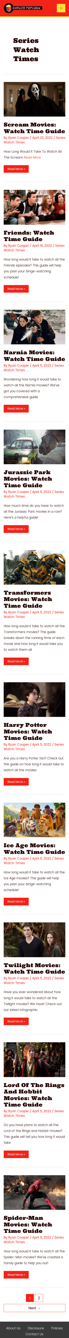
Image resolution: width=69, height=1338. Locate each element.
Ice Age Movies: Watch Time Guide (34, 844)
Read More (32, 157)
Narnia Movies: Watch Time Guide (34, 354)
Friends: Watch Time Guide (29, 235)
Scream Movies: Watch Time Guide (34, 127)
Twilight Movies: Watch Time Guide (34, 964)
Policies (57, 1322)
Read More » (15, 169)
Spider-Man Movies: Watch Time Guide (28, 1218)
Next (34, 1302)
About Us (13, 1322)
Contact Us (34, 1327)
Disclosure (36, 1322)
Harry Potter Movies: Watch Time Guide (28, 728)
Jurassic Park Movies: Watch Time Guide (28, 477)
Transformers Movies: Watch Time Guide (28, 596)
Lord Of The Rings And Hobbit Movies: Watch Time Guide (33, 1090)
